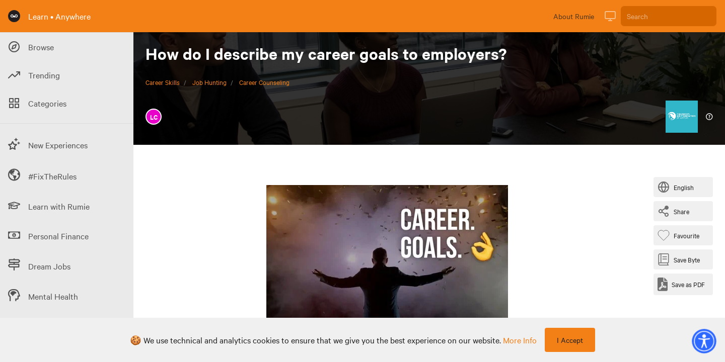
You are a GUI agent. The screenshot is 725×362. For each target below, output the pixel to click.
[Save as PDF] (681, 284)
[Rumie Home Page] (14, 16)
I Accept (570, 340)
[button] (704, 341)
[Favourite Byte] (680, 235)
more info (520, 339)
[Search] (668, 16)
